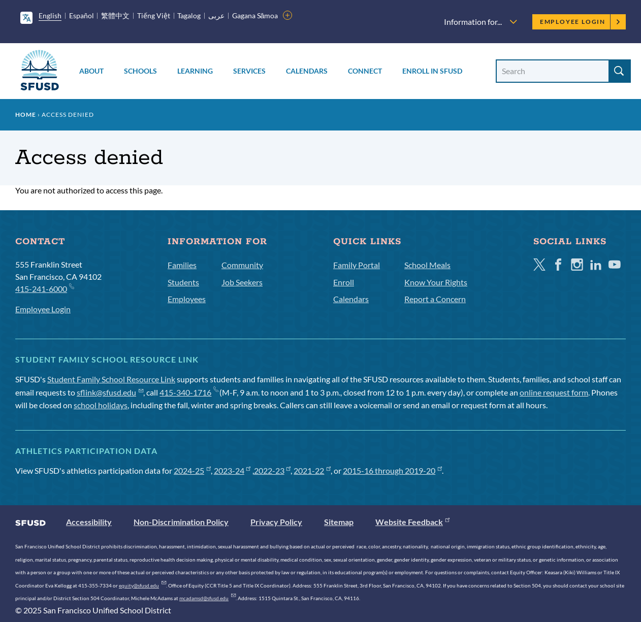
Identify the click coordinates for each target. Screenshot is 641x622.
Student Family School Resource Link (111, 379)
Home (25, 114)
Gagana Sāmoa (255, 15)
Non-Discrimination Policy (181, 522)
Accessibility (89, 522)
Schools (140, 71)
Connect (365, 71)
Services (249, 71)
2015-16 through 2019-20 (392, 470)
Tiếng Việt (153, 15)
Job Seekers (242, 282)
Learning (195, 71)
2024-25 (192, 470)
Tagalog (189, 15)
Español (81, 15)
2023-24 (232, 470)
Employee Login (580, 21)
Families (182, 265)
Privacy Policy (276, 522)
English (50, 15)
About (91, 71)
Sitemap (339, 522)
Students (183, 282)
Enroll (343, 282)
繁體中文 (115, 15)
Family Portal (356, 265)
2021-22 (312, 470)
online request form (554, 392)
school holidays (100, 405)
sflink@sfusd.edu (110, 392)
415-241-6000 (44, 288)
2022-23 (272, 470)
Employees (187, 299)
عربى (216, 15)
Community (242, 265)
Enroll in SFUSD (432, 71)
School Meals (427, 265)
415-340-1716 (188, 392)
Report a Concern (435, 299)
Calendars (307, 71)
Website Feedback (412, 522)
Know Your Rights (435, 282)
